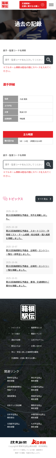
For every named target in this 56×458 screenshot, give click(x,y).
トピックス (15, 327)
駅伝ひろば (15, 346)
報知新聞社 (11, 396)
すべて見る (43, 198)
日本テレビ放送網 (14, 405)
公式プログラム (37, 339)
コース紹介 (15, 333)
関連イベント (36, 333)
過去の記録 (15, 339)
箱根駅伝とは (36, 327)
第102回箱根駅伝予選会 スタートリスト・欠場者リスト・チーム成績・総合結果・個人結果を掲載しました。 (28, 234)
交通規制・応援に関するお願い (30, 4)
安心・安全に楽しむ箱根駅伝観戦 (24, 352)
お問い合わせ (36, 346)
